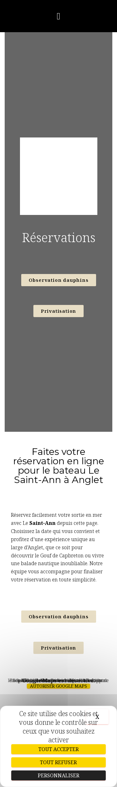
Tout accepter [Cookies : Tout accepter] (58, 749)
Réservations (58, 237)
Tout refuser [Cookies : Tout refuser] (58, 762)
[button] (58, 16)
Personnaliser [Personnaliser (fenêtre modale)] (58, 775)
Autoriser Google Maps (58, 686)
